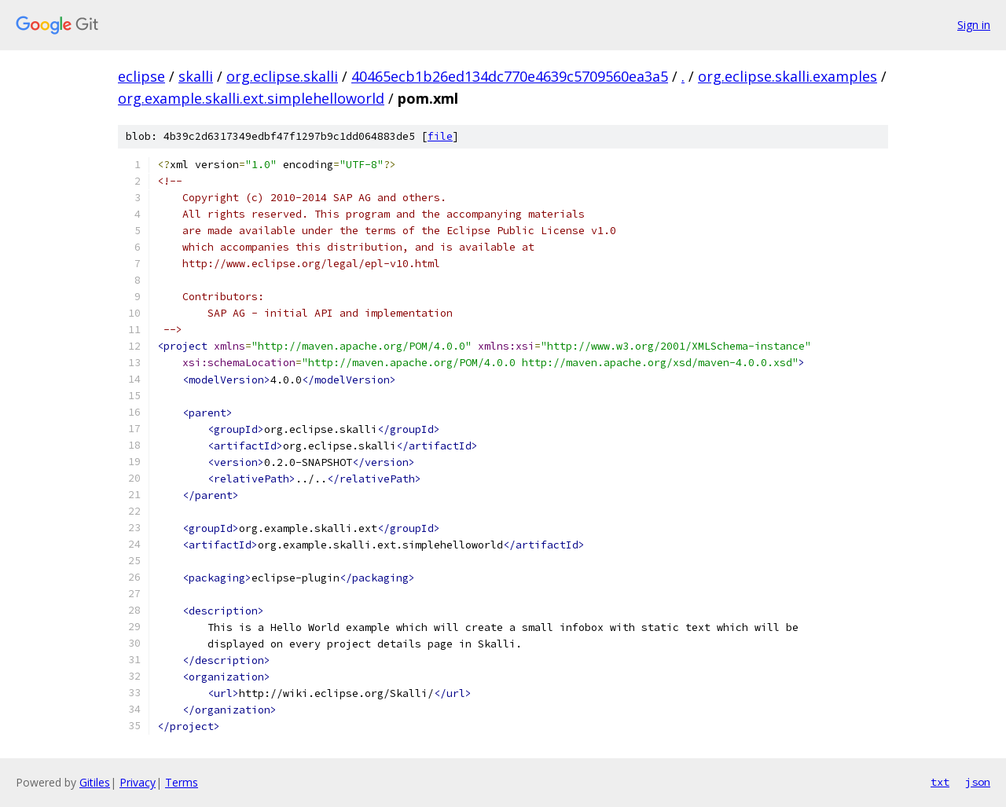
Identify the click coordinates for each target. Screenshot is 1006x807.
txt (940, 782)
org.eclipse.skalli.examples (787, 76)
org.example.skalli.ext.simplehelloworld (251, 98)
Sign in (973, 24)
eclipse (141, 76)
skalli (195, 76)
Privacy (137, 782)
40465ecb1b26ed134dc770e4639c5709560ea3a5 (509, 76)
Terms (181, 782)
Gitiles (94, 782)
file (440, 136)
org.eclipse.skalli (282, 76)
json (977, 782)
